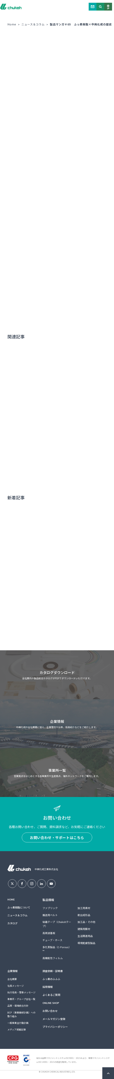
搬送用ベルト (50, 915)
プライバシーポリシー (55, 1027)
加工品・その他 (86, 922)
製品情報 (48, 900)
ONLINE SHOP (50, 1003)
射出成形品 (84, 915)
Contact (92, 7)
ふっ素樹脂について (18, 907)
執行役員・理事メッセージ (21, 992)
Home (11, 24)
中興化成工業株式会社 (10, 7)
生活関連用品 (85, 936)
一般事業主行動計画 (17, 1022)
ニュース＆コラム (33, 24)
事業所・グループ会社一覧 (21, 999)
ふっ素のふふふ (51, 979)
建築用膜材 (84, 929)
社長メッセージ (15, 985)
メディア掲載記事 (16, 1029)
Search (100, 7)
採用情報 (47, 987)
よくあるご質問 (51, 995)
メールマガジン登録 (53, 1019)
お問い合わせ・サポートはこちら (57, 837)
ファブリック (50, 908)
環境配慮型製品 (86, 943)
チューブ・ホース (52, 940)
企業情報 (12, 971)
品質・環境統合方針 (17, 1005)
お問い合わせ (50, 1011)
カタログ (12, 923)
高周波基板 (48, 933)
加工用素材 (84, 908)
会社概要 (12, 979)
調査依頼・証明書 (52, 971)
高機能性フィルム (52, 958)
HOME (11, 899)
